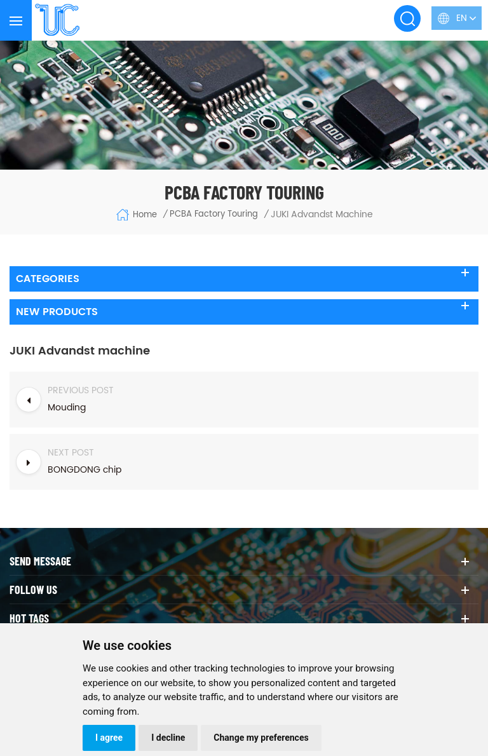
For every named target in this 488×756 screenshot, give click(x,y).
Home (136, 215)
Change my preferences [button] (261, 737)
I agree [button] (109, 737)
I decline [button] (168, 737)
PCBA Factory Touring (214, 214)
